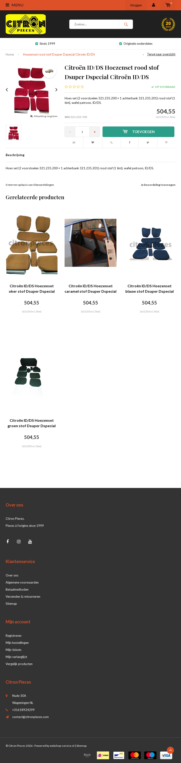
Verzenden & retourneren (23, 596)
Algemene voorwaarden (22, 582)
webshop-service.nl (62, 745)
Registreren (13, 635)
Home (10, 54)
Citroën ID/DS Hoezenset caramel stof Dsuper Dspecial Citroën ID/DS (90, 289)
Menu (14, 5)
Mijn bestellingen (17, 643)
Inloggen (136, 5)
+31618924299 (23, 710)
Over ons (12, 575)
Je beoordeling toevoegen (158, 185)
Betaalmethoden (17, 589)
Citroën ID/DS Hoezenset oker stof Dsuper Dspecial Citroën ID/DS (32, 289)
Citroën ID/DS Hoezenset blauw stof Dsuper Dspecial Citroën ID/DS (149, 289)
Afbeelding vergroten (46, 116)
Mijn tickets (13, 650)
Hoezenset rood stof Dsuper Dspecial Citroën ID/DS (59, 54)
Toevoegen (139, 132)
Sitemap (11, 603)
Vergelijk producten (19, 664)
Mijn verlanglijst (16, 657)
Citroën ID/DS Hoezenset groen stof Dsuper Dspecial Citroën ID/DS (32, 423)
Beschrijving (15, 155)
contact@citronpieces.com (30, 717)
